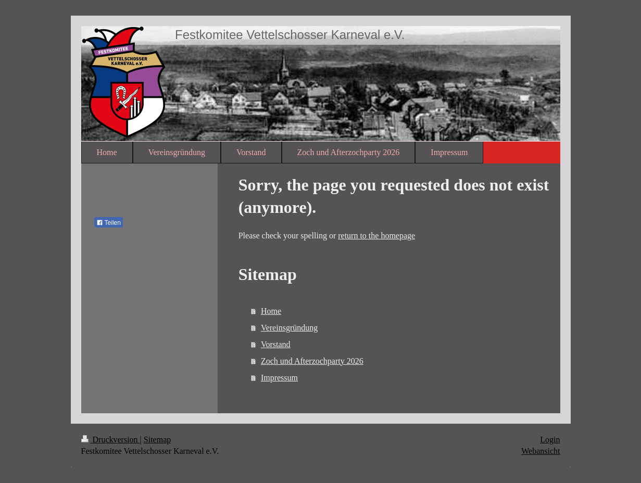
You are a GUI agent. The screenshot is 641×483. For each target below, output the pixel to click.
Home (271, 311)
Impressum (279, 377)
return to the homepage (376, 235)
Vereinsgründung (289, 327)
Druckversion (110, 439)
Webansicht (540, 451)
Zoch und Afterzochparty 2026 (312, 361)
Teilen (108, 222)
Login (550, 439)
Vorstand (276, 344)
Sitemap (157, 439)
